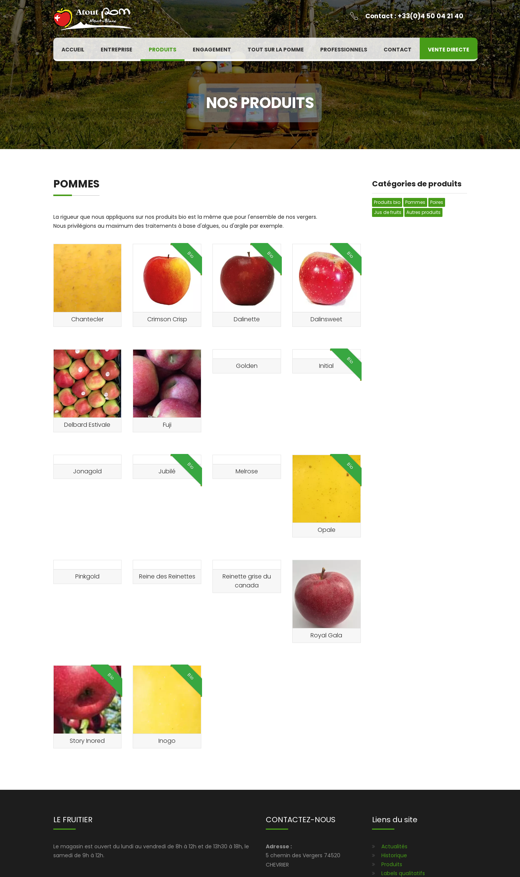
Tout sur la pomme (276, 49)
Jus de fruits (387, 212)
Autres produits (423, 212)
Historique (394, 855)
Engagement (212, 49)
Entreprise (116, 49)
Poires (436, 202)
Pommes (415, 202)
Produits (162, 49)
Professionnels (343, 49)
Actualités (394, 846)
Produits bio (387, 202)
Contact (398, 49)
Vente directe (448, 49)
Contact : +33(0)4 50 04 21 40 (414, 16)
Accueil (73, 49)
